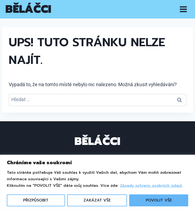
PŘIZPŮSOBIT (35, 200)
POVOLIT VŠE (159, 200)
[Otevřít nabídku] (183, 9)
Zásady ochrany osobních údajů (151, 185)
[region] (97, 183)
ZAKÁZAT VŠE (97, 200)
